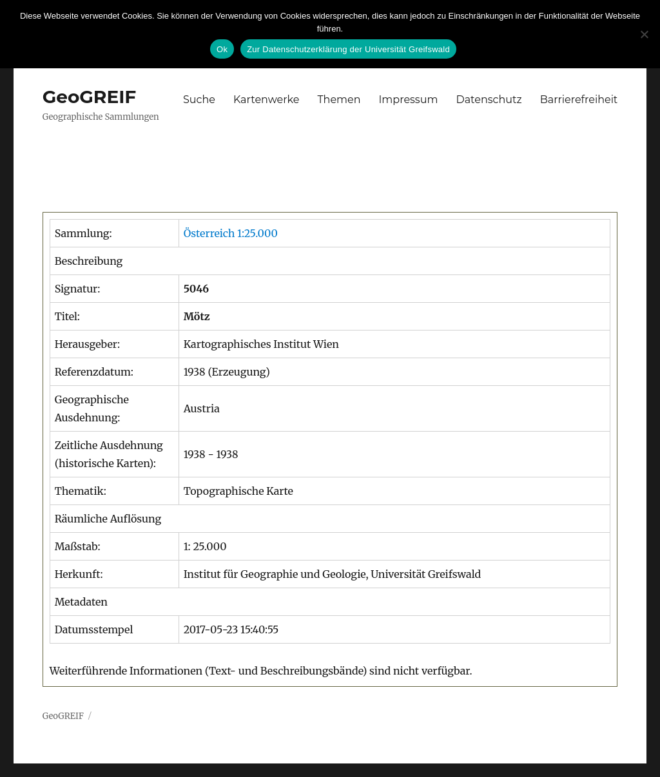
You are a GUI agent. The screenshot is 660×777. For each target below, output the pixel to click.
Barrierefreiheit (579, 99)
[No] (643, 34)
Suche (199, 99)
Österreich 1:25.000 (231, 233)
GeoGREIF (90, 97)
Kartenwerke (266, 99)
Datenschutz (488, 99)
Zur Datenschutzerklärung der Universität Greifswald (348, 49)
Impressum (408, 99)
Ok (222, 49)
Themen (338, 99)
